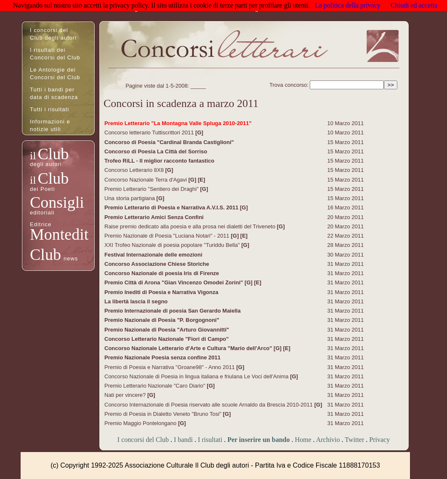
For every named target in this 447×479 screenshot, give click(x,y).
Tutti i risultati (49, 109)
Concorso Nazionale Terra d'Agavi (146, 180)
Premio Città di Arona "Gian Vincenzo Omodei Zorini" (174, 282)
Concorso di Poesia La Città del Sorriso (155, 151)
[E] (201, 180)
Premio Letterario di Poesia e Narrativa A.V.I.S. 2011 (172, 207)
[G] (199, 132)
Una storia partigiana (130, 198)
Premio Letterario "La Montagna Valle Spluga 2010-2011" (178, 123)
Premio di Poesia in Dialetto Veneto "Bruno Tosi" (163, 414)
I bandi (183, 439)
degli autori (46, 164)
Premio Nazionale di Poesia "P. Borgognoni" (161, 320)
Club (53, 154)
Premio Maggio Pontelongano (141, 423)
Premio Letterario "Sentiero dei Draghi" (152, 189)
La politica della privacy (347, 5)
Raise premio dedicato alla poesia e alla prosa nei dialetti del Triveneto (190, 226)
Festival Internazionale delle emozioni (153, 255)
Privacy (379, 439)
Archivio (328, 439)
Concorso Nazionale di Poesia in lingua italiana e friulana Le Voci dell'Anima (197, 376)
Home (303, 439)
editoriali (42, 212)
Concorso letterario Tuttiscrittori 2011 (149, 132)
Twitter (354, 439)
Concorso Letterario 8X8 (134, 170)
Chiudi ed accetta (414, 5)
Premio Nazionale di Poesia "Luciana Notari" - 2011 (167, 236)
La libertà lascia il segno (136, 301)
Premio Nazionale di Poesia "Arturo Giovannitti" (166, 329)
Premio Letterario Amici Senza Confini (154, 217)
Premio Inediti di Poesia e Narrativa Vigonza (161, 292)
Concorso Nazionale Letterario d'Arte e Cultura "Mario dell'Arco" (189, 348)
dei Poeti (42, 189)
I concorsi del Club (143, 439)
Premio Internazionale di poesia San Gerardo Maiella (172, 311)
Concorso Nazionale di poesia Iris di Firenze (161, 273)
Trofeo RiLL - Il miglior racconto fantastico (159, 161)
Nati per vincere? (125, 395)
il (33, 156)
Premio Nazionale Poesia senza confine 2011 (162, 357)
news (71, 258)
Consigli (57, 202)
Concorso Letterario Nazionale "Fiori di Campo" (166, 339)
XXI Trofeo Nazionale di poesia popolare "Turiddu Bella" (172, 245)
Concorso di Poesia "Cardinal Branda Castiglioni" (169, 142)
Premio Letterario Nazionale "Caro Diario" (155, 386)
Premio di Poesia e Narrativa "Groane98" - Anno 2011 (170, 367)
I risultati (210, 439)
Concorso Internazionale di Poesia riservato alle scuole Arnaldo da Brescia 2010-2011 (209, 404)
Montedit (59, 234)
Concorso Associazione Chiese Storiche (156, 264)
